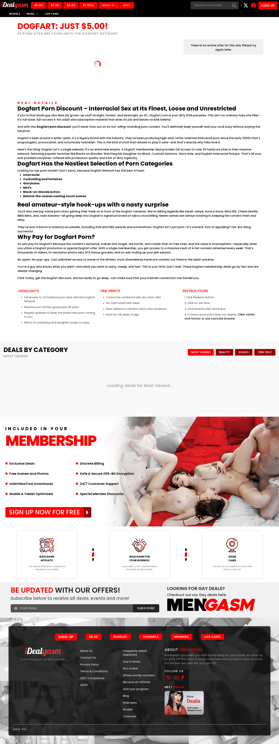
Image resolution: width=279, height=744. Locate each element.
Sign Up (66, 636)
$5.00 (39, 5)
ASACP (16, 729)
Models (14, 13)
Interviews (130, 703)
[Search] (210, 5)
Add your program (136, 689)
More (108, 5)
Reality (224, 352)
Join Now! (47, 528)
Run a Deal (130, 668)
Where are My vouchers (139, 675)
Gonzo (244, 352)
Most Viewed (200, 352)
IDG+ (127, 5)
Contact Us (88, 657)
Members (181, 637)
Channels (151, 637)
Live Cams (52, 13)
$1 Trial (88, 5)
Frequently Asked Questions (135, 653)
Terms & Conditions (94, 671)
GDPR (84, 685)
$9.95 (71, 5)
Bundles (120, 637)
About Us (86, 651)
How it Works (132, 662)
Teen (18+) (265, 352)
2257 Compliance (92, 678)
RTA (24, 729)
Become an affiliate (136, 682)
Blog (126, 696)
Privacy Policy (89, 664)
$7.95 (55, 5)
